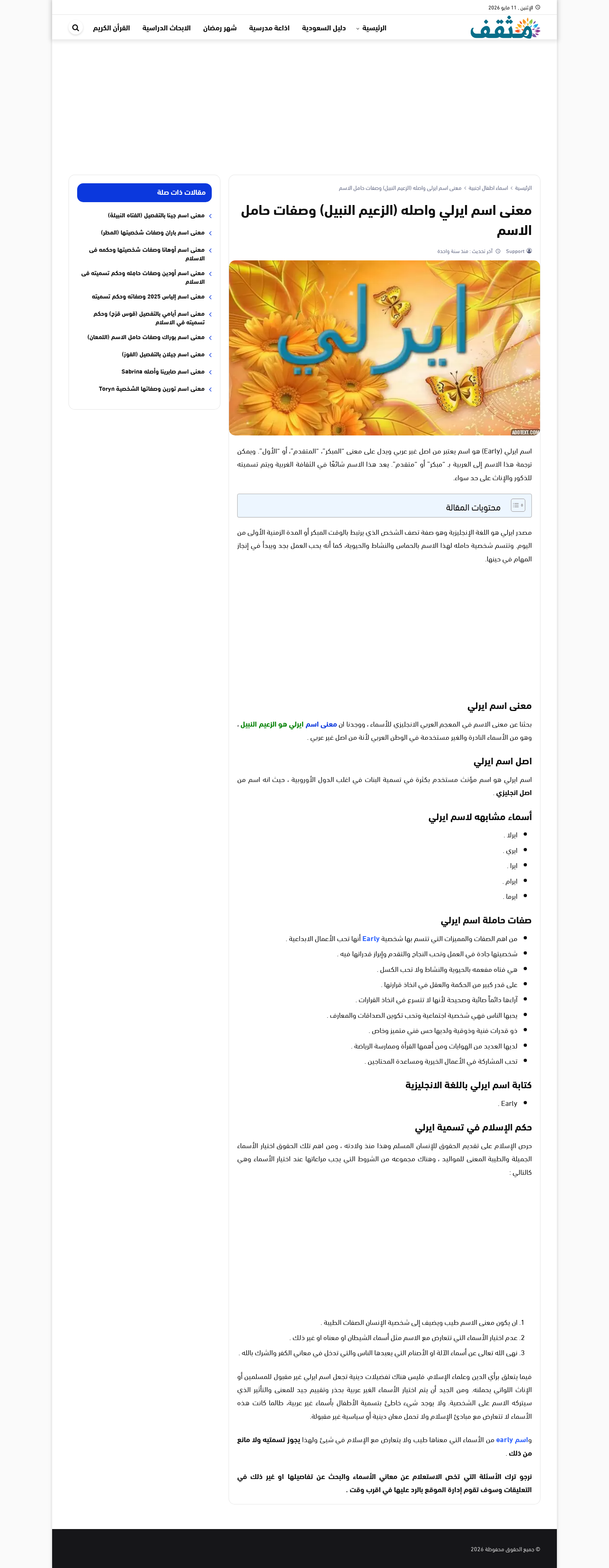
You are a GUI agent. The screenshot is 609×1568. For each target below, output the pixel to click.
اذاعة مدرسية (269, 27)
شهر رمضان (220, 27)
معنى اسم (321, 723)
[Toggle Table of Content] (514, 505)
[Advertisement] (304, 100)
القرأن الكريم (111, 27)
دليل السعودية (324, 27)
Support (514, 250)
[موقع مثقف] (505, 26)
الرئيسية (374, 27)
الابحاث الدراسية (166, 27)
